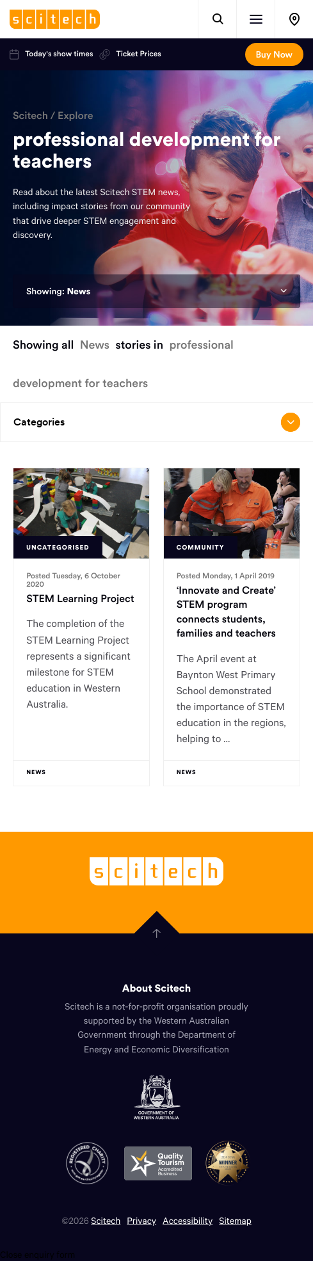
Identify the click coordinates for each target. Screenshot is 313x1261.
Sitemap (235, 1220)
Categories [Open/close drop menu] (156, 422)
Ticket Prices (130, 54)
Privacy (141, 1220)
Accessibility (188, 1220)
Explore (75, 115)
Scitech (30, 115)
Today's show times (51, 54)
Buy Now (274, 54)
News (78, 291)
